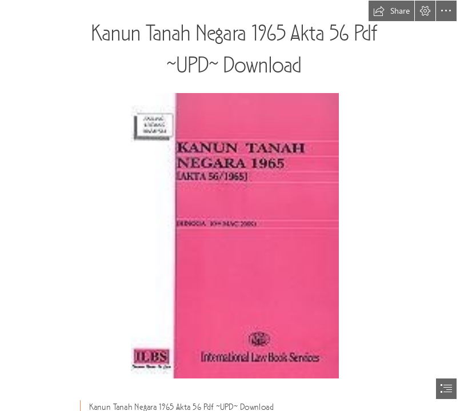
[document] (234, 205)
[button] (391, 11)
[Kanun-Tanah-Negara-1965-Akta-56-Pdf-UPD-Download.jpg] (234, 235)
